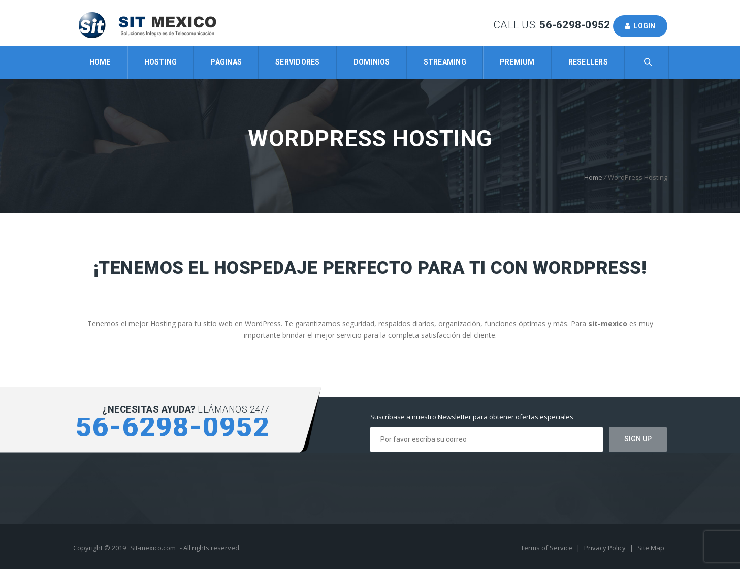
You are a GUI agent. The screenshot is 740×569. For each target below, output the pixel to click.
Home (100, 62)
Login (640, 26)
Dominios (371, 62)
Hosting (160, 62)
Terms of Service (547, 547)
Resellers (588, 62)
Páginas (226, 62)
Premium (517, 62)
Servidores (297, 62)
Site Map (650, 547)
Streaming (445, 62)
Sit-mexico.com (153, 547)
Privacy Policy (605, 547)
